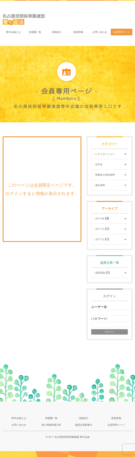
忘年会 (99, 164)
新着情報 (78, 32)
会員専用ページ (121, 32)
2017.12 (99, 239)
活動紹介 (57, 32)
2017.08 (99, 218)
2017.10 (99, 229)
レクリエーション (105, 154)
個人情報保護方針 (51, 424)
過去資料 (100, 185)
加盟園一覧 (35, 32)
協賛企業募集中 (83, 424)
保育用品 (100, 272)
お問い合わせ (99, 32)
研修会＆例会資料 (105, 174)
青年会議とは (13, 32)
